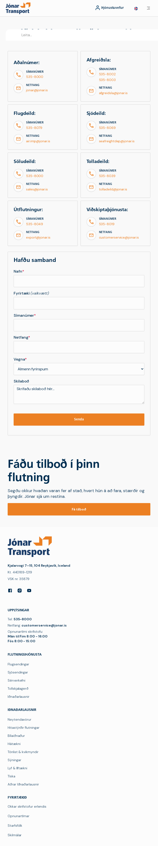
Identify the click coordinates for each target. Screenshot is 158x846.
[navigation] (19, 8)
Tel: (20, 619)
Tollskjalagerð (18, 688)
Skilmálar (15, 835)
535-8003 (107, 80)
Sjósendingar (18, 672)
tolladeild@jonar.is (113, 189)
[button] (136, 8)
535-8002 (107, 74)
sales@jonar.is (37, 189)
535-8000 (34, 77)
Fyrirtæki (31, 293)
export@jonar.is (38, 237)
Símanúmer (25, 315)
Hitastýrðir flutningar (23, 727)
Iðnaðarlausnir (18, 696)
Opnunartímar (18, 816)
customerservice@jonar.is (119, 237)
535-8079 (34, 128)
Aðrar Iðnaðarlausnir (23, 784)
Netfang (22, 337)
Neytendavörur (19, 719)
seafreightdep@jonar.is (117, 141)
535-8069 (107, 128)
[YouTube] (29, 590)
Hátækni (14, 744)
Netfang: (37, 625)
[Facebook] (10, 590)
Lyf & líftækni (17, 768)
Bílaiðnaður (16, 736)
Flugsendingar (18, 664)
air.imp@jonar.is (38, 141)
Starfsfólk (15, 825)
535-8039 (107, 176)
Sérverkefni (16, 680)
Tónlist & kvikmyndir (23, 752)
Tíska (11, 776)
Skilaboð (21, 381)
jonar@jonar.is (37, 90)
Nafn (19, 271)
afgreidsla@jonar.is (113, 93)
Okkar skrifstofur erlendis (27, 806)
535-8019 (106, 224)
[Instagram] (19, 590)
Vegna (20, 359)
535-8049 (34, 224)
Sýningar (14, 760)
